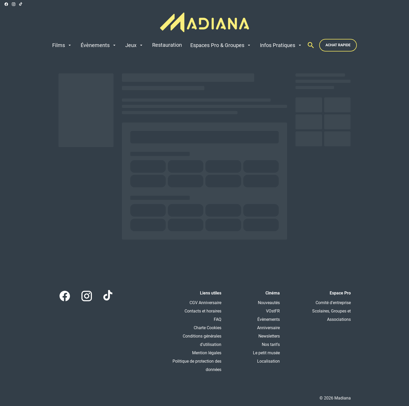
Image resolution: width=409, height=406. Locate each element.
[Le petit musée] (266, 353)
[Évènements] (99, 45)
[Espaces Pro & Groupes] (221, 45)
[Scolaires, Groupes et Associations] (324, 315)
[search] (311, 45)
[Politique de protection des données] (194, 365)
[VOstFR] (273, 311)
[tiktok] (21, 4)
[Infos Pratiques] (281, 45)
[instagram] (13, 4)
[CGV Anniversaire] (205, 303)
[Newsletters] (269, 336)
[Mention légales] (206, 353)
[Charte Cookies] (207, 328)
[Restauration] (167, 45)
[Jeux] (134, 45)
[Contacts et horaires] (203, 311)
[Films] (62, 45)
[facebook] (6, 4)
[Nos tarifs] (271, 344)
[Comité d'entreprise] (333, 303)
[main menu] (177, 45)
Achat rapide (338, 45)
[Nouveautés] (269, 303)
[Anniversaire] (268, 328)
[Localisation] (268, 361)
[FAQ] (217, 319)
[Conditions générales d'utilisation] (194, 340)
